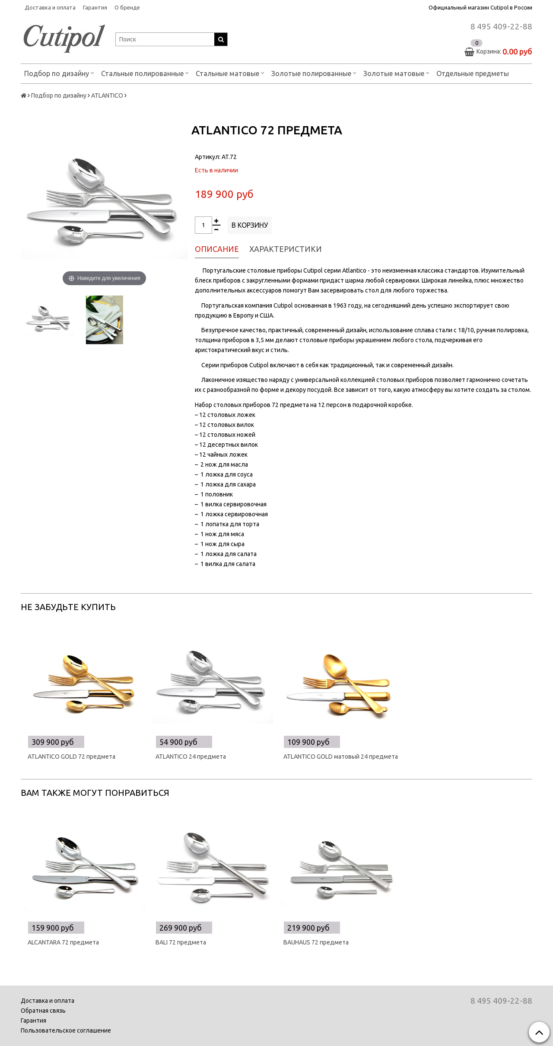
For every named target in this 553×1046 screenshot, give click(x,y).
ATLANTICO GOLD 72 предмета (71, 756)
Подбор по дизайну (59, 72)
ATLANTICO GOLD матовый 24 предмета (340, 756)
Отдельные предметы (472, 73)
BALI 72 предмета (181, 942)
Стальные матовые (230, 72)
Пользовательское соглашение (66, 1030)
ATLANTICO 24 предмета (191, 756)
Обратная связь (43, 1010)
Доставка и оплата (50, 7)
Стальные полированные (145, 72)
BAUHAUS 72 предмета (316, 942)
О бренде (127, 7)
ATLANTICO (107, 95)
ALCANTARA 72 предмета (63, 942)
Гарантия (95, 7)
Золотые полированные (313, 72)
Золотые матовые (396, 72)
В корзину (250, 225)
